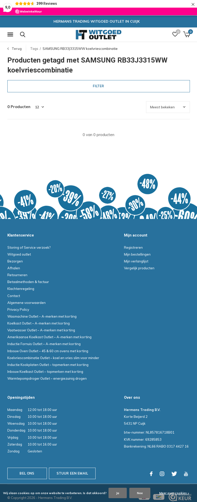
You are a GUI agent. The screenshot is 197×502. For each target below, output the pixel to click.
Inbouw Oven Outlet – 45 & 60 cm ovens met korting (47, 351)
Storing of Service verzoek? (29, 247)
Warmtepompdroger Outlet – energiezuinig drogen (47, 378)
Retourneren (17, 275)
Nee (140, 493)
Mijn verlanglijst (136, 261)
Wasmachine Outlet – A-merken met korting (42, 316)
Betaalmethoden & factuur (28, 282)
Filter (98, 86)
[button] (11, 34)
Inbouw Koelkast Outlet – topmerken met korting (45, 372)
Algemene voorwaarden (26, 303)
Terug (17, 49)
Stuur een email (72, 473)
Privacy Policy (18, 309)
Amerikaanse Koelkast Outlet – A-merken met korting (49, 337)
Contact (13, 296)
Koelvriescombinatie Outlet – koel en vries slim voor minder (53, 358)
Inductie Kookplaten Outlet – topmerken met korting (47, 365)
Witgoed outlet (19, 254)
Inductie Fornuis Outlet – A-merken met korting (44, 344)
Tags (34, 49)
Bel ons (27, 473)
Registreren (133, 247)
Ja (117, 493)
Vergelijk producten (139, 268)
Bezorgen (15, 261)
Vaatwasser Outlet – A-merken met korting (41, 330)
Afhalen (13, 268)
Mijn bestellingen (137, 254)
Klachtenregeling (20, 289)
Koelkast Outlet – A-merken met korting (38, 323)
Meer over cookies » (174, 493)
